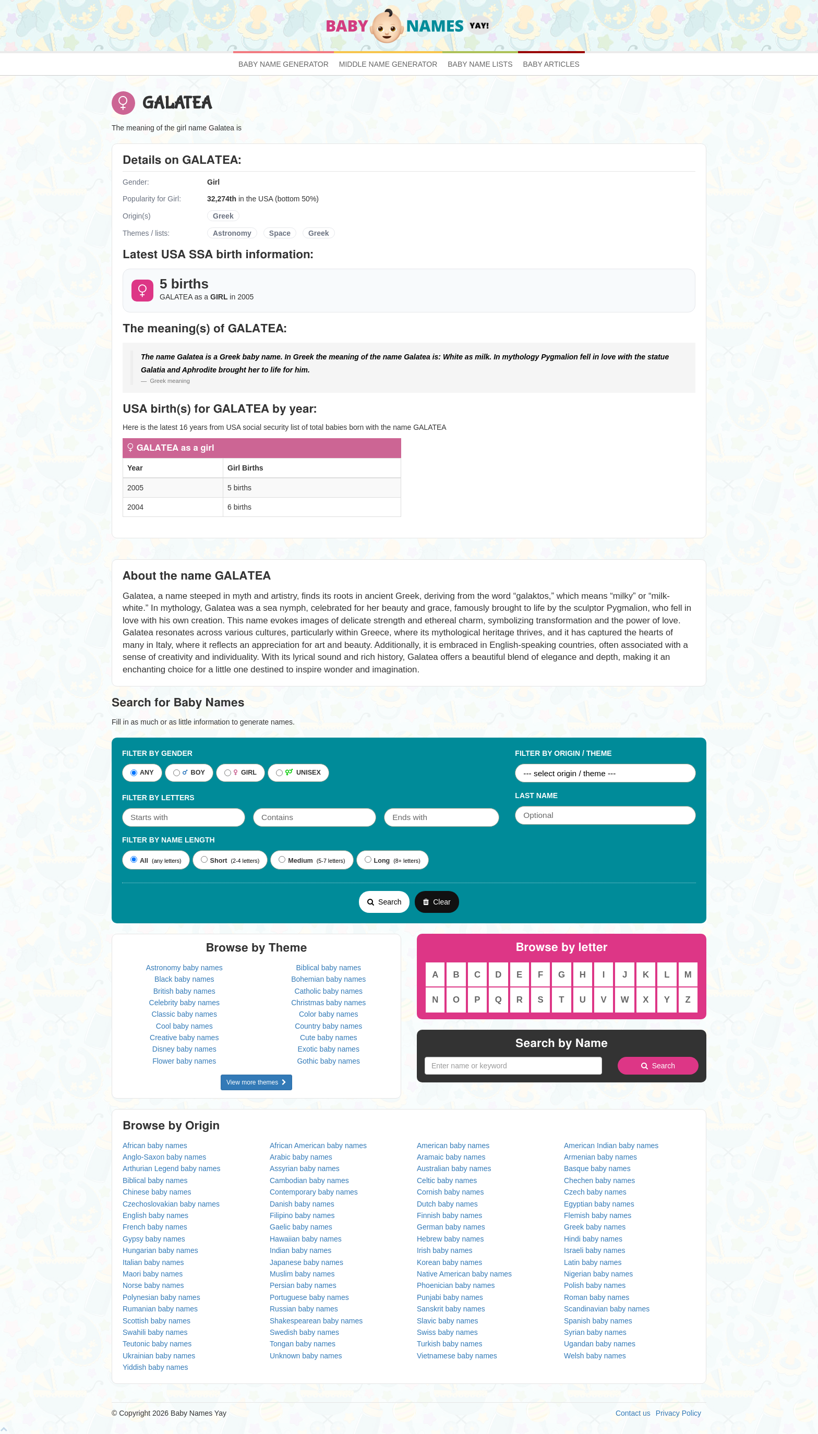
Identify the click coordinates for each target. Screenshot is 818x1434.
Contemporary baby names (314, 1192)
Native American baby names (464, 1274)
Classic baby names (184, 1014)
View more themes (256, 1082)
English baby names (155, 1215)
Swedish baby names (304, 1332)
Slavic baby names (447, 1321)
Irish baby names (445, 1250)
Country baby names (328, 1026)
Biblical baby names (328, 967)
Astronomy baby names (184, 967)
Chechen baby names (599, 1180)
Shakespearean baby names (316, 1321)
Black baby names (184, 979)
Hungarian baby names (160, 1250)
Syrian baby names (595, 1332)
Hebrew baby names (450, 1239)
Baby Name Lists (480, 64)
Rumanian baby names (160, 1309)
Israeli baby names (594, 1250)
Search (384, 902)
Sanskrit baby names (451, 1309)
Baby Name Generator (283, 64)
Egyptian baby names (599, 1204)
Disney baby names (184, 1049)
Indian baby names (300, 1250)
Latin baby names (593, 1262)
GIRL (240, 772)
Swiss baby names (447, 1332)
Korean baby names (449, 1262)
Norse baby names (153, 1285)
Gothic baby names (328, 1061)
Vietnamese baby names (457, 1356)
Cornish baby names (450, 1192)
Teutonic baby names (157, 1344)
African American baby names (318, 1145)
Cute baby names (328, 1037)
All (139, 860)
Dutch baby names (447, 1204)
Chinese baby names (157, 1192)
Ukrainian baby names (159, 1356)
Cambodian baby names (309, 1180)
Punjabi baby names (450, 1297)
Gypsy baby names (154, 1239)
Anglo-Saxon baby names (164, 1157)
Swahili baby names (155, 1332)
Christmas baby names (328, 1002)
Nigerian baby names (598, 1274)
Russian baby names (304, 1309)
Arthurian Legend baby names (172, 1168)
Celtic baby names (447, 1180)
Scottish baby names (156, 1321)
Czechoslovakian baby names (171, 1204)
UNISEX (298, 772)
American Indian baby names (611, 1145)
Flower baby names (184, 1061)
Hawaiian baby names (306, 1239)
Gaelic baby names (301, 1227)
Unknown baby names (306, 1356)
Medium (296, 860)
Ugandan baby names (599, 1344)
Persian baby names (303, 1285)
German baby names (451, 1227)
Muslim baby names (302, 1274)
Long (377, 860)
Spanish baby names (598, 1321)
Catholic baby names (328, 991)
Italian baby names (153, 1262)
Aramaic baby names (451, 1157)
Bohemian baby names (328, 979)
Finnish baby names (449, 1215)
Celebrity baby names (184, 1002)
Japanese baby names (306, 1262)
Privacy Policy (678, 1413)
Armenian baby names (600, 1157)
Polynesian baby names (161, 1297)
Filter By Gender (157, 753)
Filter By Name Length (168, 840)
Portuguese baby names (309, 1297)
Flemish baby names (597, 1215)
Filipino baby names (302, 1215)
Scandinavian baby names (606, 1309)
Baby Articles (551, 64)
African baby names (155, 1145)
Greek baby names (594, 1227)
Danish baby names (302, 1204)
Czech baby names (595, 1192)
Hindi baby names (593, 1239)
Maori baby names (153, 1274)
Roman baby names (596, 1297)
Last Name (536, 795)
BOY (189, 772)
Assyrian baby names (305, 1168)
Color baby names (328, 1014)
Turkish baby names (450, 1344)
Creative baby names (184, 1037)
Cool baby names (184, 1026)
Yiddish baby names (155, 1367)
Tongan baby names (302, 1344)
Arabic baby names (301, 1157)
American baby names (453, 1145)
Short (214, 860)
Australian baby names (454, 1168)
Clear (436, 902)
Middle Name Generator (388, 64)
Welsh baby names (595, 1356)
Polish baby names (594, 1285)
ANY (142, 772)
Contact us (633, 1413)
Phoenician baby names (456, 1285)
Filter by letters (158, 797)
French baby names (155, 1227)
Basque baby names (597, 1168)
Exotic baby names (328, 1049)
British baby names (184, 991)
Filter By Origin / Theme (563, 753)
